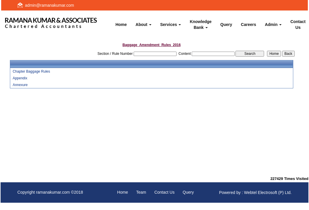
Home (121, 24)
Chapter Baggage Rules (31, 71)
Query (226, 24)
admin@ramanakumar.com (49, 5)
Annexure (20, 85)
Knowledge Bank (201, 24)
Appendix (20, 78)
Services (170, 24)
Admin (273, 24)
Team (141, 192)
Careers (248, 24)
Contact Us (164, 192)
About (143, 24)
